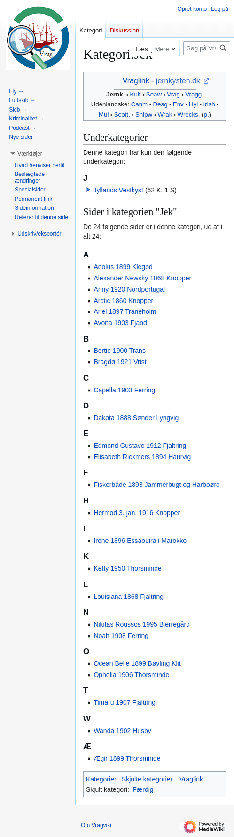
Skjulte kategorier (147, 779)
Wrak (165, 114)
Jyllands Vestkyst (118, 190)
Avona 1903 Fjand (120, 323)
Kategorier (101, 779)
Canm (139, 104)
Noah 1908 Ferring (121, 635)
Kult (135, 94)
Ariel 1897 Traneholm (125, 311)
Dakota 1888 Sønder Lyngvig (136, 418)
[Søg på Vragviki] (206, 48)
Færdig (143, 789)
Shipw (143, 114)
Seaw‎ (154, 94)
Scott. (122, 114)
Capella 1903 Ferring (124, 390)
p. (206, 114)
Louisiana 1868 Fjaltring (129, 596)
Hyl (193, 104)
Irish (209, 104)
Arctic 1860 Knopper (123, 300)
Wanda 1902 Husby (122, 730)
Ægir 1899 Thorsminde (127, 758)
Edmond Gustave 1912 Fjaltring (140, 445)
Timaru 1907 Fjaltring (125, 702)
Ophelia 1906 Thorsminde (131, 674)
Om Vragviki (96, 825)
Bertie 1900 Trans (120, 350)
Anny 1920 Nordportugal (129, 289)
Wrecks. (189, 114)
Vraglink (136, 81)
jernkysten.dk (178, 81)
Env (178, 104)
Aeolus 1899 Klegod (123, 267)
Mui (104, 114)
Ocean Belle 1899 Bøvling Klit (137, 663)
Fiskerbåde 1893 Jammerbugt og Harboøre (156, 484)
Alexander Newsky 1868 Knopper (142, 278)
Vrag (173, 94)
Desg (160, 104)
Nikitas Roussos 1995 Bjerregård (142, 624)
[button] (88, 189)
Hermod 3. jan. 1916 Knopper (137, 513)
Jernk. (115, 94)
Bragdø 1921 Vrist (120, 362)
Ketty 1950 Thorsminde (128, 568)
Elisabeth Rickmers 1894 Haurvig (142, 457)
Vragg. (194, 94)
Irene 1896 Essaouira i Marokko (140, 540)
